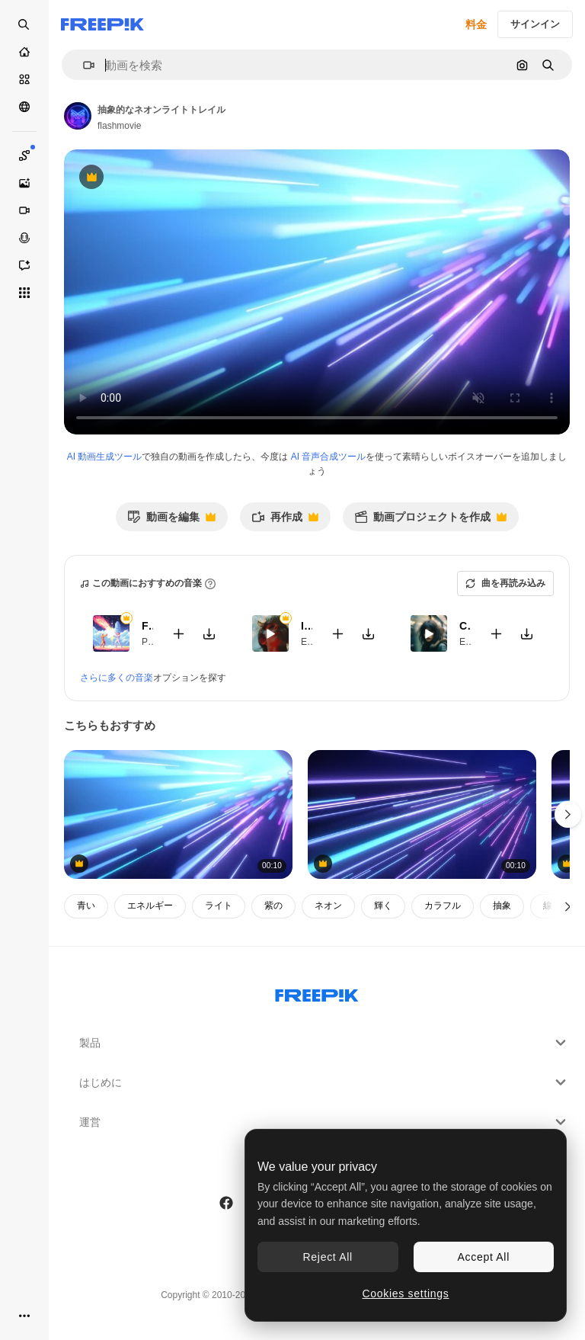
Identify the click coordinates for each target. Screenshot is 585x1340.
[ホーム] (24, 52)
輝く (383, 905)
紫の (273, 905)
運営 (324, 1122)
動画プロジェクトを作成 (430, 521)
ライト (218, 905)
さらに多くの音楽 (116, 677)
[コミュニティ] (24, 107)
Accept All (484, 1257)
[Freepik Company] (317, 992)
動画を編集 (171, 521)
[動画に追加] (179, 634)
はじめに (324, 1082)
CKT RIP (465, 626)
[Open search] (24, 24)
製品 (324, 1043)
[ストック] (24, 79)
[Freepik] (102, 24)
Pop (150, 641)
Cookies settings (406, 1293)
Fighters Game (147, 626)
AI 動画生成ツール (104, 456)
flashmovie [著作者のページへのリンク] (119, 125)
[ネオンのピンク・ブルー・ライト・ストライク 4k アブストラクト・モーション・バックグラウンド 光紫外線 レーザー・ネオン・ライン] (178, 814)
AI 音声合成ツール (328, 456)
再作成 (284, 521)
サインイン (535, 24)
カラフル (442, 905)
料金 (476, 24)
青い (86, 905)
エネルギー (150, 905)
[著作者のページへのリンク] (77, 116)
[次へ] (568, 906)
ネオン (328, 905)
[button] (83, 65)
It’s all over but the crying (306, 626)
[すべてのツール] (24, 293)
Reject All (328, 1257)
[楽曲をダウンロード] (209, 634)
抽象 (502, 905)
